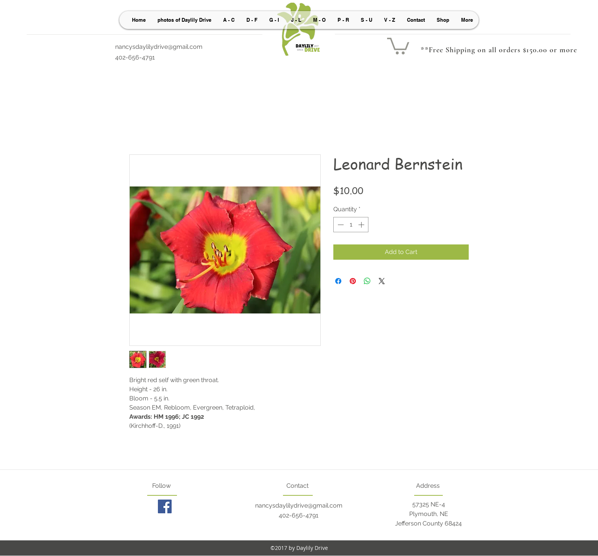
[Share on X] (381, 281)
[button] (398, 45)
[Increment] (362, 224)
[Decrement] (339, 224)
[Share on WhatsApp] (367, 281)
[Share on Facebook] (338, 281)
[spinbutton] (351, 224)
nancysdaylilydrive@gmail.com (159, 46)
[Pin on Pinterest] (352, 281)
